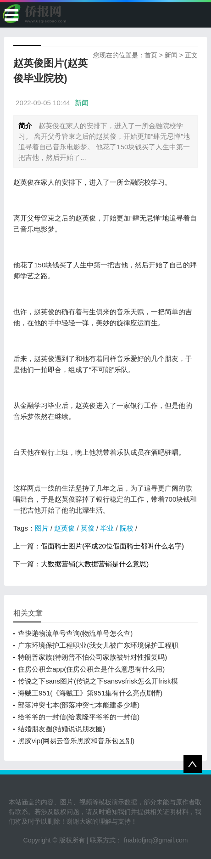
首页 (150, 55)
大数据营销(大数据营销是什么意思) (95, 564)
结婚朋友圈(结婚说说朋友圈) (61, 729)
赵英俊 (64, 528)
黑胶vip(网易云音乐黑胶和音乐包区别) (76, 741)
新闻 (171, 55)
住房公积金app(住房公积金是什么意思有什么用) (91, 669)
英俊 (87, 528)
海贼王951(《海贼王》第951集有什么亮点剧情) (90, 693)
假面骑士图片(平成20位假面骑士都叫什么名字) (112, 546)
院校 (126, 528)
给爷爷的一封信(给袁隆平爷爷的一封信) (78, 717)
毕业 (107, 528)
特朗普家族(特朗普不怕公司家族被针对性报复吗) (92, 657)
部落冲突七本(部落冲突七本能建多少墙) (78, 705)
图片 (42, 528)
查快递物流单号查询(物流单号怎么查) (75, 633)
